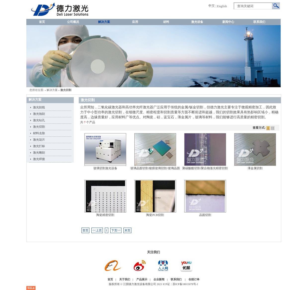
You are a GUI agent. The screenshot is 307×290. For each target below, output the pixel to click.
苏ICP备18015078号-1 (185, 284)
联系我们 (259, 22)
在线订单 (194, 279)
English (222, 6)
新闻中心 (228, 22)
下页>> (116, 230)
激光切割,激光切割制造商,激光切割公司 (43, 9)
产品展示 (141, 279)
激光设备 (197, 22)
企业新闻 (159, 279)
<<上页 (97, 230)
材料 (166, 22)
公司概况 (73, 22)
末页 (127, 230)
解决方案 (104, 22)
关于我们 (124, 279)
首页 (42, 22)
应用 (135, 22)
